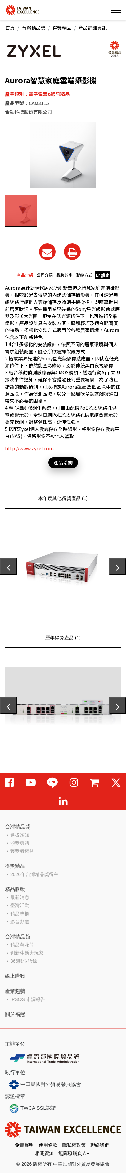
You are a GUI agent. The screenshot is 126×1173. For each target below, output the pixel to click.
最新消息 (19, 897)
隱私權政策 (74, 1145)
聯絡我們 (99, 1145)
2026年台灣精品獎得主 (34, 874)
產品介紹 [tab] (25, 275)
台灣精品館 (17, 936)
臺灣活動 (19, 905)
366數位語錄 (23, 961)
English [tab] (102, 275)
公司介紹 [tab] (45, 275)
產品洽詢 (63, 462)
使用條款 (48, 1145)
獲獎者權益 (22, 851)
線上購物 (15, 975)
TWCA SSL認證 (32, 1108)
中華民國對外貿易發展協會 (45, 1085)
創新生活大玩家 (26, 952)
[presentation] (8, 566)
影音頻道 (19, 921)
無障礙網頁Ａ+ (73, 1153)
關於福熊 (15, 1014)
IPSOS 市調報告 (27, 999)
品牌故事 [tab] (64, 275)
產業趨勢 (15, 991)
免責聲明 (24, 1145)
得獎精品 (61, 27)
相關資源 (44, 1153)
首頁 (10, 27)
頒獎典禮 (19, 843)
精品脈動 (15, 889)
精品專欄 (19, 913)
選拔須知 (19, 835)
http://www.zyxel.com (29, 448)
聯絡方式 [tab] (84, 275)
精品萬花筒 (22, 944)
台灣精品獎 (33, 27)
